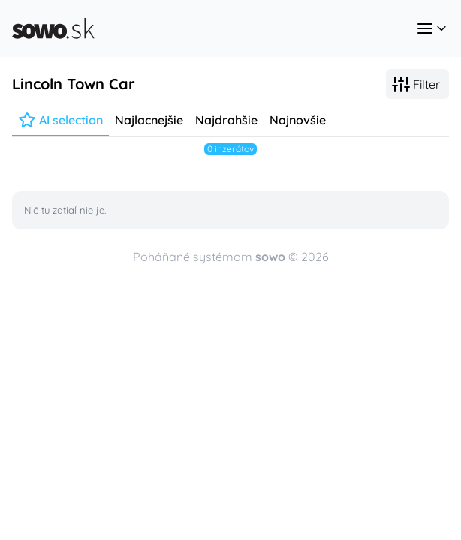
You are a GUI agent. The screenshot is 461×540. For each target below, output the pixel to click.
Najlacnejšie (149, 120)
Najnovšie (298, 120)
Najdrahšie (226, 120)
